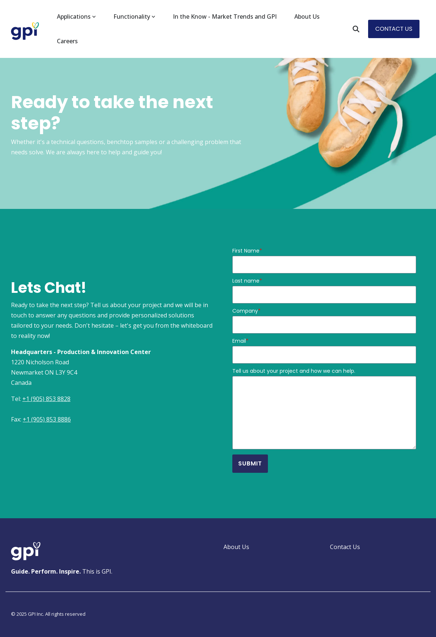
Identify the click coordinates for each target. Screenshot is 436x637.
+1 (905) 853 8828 (46, 399)
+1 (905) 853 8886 (47, 419)
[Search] (356, 29)
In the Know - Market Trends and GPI (225, 16)
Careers (67, 41)
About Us (307, 16)
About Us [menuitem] (236, 547)
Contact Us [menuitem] (345, 547)
